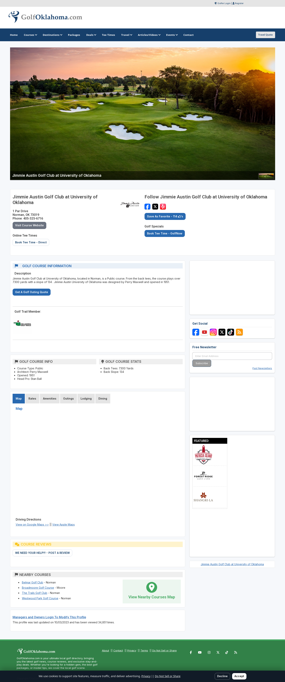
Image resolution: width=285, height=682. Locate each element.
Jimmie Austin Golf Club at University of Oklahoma (232, 564)
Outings (68, 398)
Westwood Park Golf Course (40, 598)
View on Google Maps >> (32, 524)
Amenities (49, 398)
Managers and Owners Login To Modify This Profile (49, 617)
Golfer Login (224, 3)
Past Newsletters (262, 368)
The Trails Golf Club (34, 592)
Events (171, 35)
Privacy (131, 650)
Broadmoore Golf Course (38, 587)
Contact (118, 650)
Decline (222, 676)
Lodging (86, 398)
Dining (102, 398)
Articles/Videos (149, 35)
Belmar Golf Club (32, 582)
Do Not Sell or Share (164, 650)
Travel (126, 35)
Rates (32, 398)
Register (239, 3)
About (105, 650)
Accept (239, 676)
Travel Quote (265, 34)
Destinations (52, 35)
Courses (30, 35)
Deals (91, 35)
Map (19, 398)
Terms (144, 650)
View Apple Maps (63, 524)
